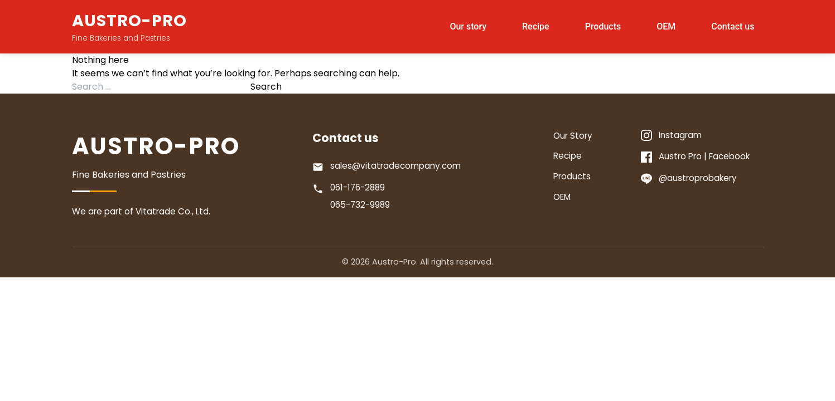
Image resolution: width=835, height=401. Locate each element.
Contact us (732, 26)
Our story (468, 26)
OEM (666, 26)
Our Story (572, 135)
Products (603, 26)
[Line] (702, 178)
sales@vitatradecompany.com (395, 166)
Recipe (535, 26)
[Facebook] (702, 156)
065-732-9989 (360, 205)
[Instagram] (702, 135)
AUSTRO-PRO (129, 20)
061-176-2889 (357, 187)
